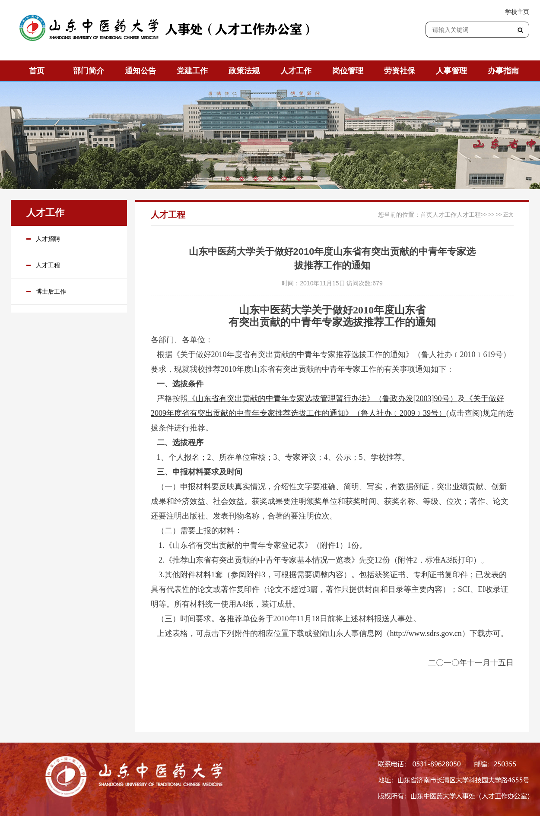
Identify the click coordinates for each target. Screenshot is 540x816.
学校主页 (517, 11)
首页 (426, 214)
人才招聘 (48, 238)
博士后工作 (51, 291)
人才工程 (48, 265)
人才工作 (444, 214)
